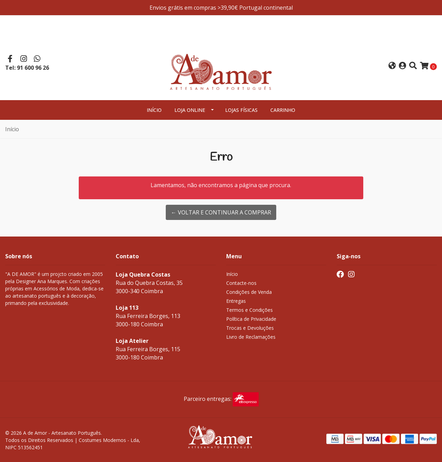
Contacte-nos (241, 283)
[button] (392, 66)
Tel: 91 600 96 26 (27, 67)
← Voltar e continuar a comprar (221, 212)
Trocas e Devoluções (250, 328)
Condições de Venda (249, 292)
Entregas (236, 301)
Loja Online (189, 110)
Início (154, 110)
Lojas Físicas (241, 110)
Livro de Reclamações (251, 337)
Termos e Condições (249, 310)
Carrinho (282, 110)
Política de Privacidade (251, 319)
